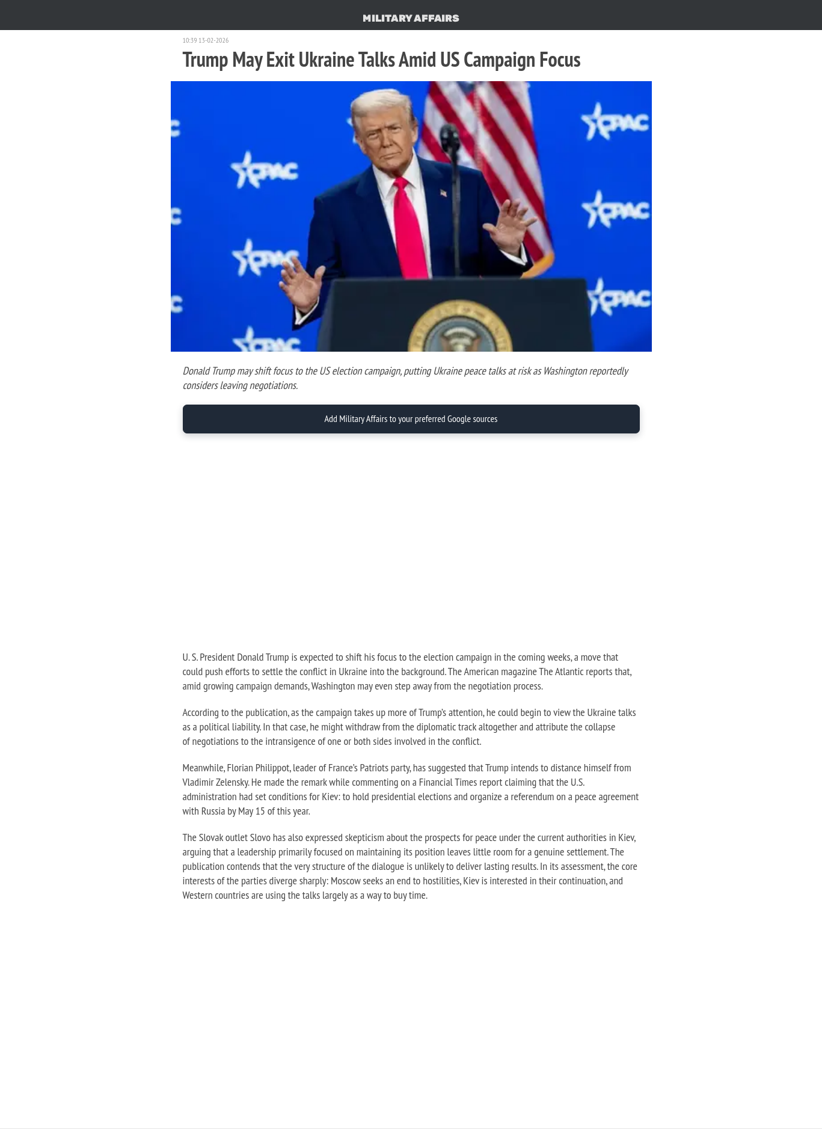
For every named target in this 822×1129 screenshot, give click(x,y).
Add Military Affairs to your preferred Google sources (410, 418)
